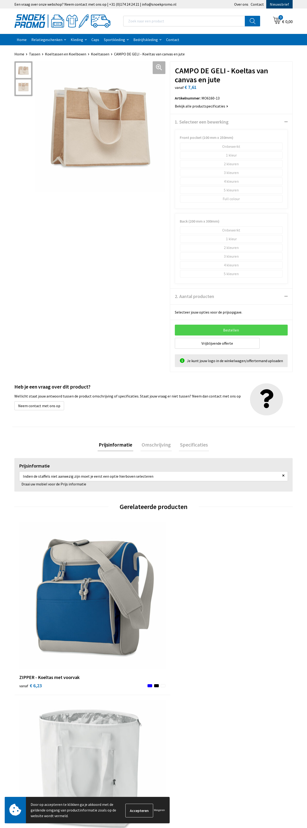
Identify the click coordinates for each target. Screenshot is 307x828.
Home (22, 39)
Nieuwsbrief (279, 4)
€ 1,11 (239, 607)
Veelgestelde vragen (106, 698)
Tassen (34, 54)
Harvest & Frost (241, 691)
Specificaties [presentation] (192, 445)
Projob (233, 698)
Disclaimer (167, 698)
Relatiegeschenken (46, 39)
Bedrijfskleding (145, 39)
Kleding (77, 39)
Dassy (232, 677)
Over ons (241, 4)
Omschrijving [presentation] (156, 445)
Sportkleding (114, 39)
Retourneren (100, 712)
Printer (234, 684)
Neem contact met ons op (39, 405)
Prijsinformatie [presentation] (118, 445)
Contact (257, 4)
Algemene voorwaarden (178, 677)
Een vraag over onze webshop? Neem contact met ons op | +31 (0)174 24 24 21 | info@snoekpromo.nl (95, 4)
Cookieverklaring (173, 684)
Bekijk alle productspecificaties (201, 106)
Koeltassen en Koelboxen (65, 54)
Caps (95, 39)
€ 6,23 (30, 607)
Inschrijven (273, 784)
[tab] (118, 445)
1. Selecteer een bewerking (202, 122)
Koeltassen (100, 54)
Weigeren (159, 810)
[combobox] (184, 21)
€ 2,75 (100, 607)
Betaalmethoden (104, 705)
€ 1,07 (170, 607)
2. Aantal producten (194, 296)
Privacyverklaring (173, 691)
